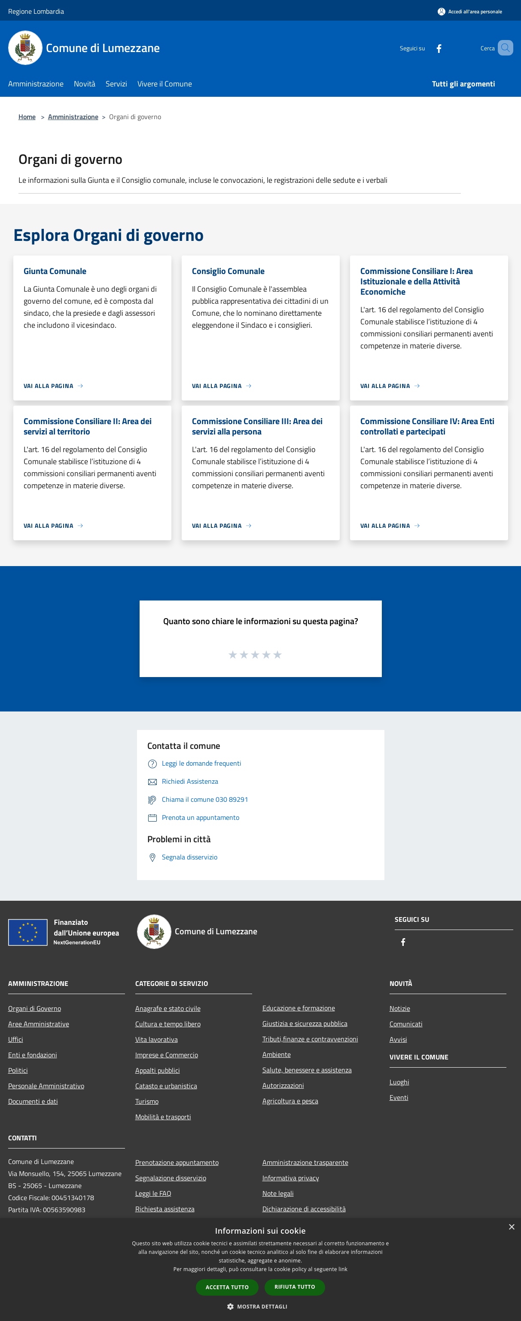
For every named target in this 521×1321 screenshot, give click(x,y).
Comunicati (406, 1024)
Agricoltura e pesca (290, 1101)
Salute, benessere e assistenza (307, 1070)
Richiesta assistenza (165, 1209)
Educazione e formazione (298, 1008)
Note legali (278, 1193)
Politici (18, 1070)
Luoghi (399, 1082)
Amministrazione (73, 116)
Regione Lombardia (36, 11)
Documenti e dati (33, 1101)
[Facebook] (426, 47)
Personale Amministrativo (46, 1086)
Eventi (399, 1097)
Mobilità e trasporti (163, 1117)
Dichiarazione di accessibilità (304, 1209)
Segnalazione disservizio (170, 1178)
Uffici (15, 1039)
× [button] (511, 1227)
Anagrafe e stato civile (168, 1008)
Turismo (146, 1101)
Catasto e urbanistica (166, 1086)
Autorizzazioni (283, 1085)
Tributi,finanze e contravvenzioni (310, 1039)
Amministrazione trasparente (305, 1162)
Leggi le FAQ (153, 1193)
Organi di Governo (34, 1008)
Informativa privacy (290, 1178)
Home (27, 116)
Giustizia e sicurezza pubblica (304, 1023)
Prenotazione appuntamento (177, 1162)
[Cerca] (503, 47)
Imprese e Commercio (166, 1055)
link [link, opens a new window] (342, 1269)
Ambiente (276, 1054)
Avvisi (398, 1039)
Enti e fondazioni (32, 1055)
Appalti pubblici (157, 1070)
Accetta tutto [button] (227, 1287)
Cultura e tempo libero (168, 1024)
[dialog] (260, 1269)
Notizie (400, 1008)
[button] (261, 1306)
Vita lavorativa (156, 1039)
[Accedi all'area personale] (470, 11)
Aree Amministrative (38, 1024)
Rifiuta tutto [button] (294, 1286)
